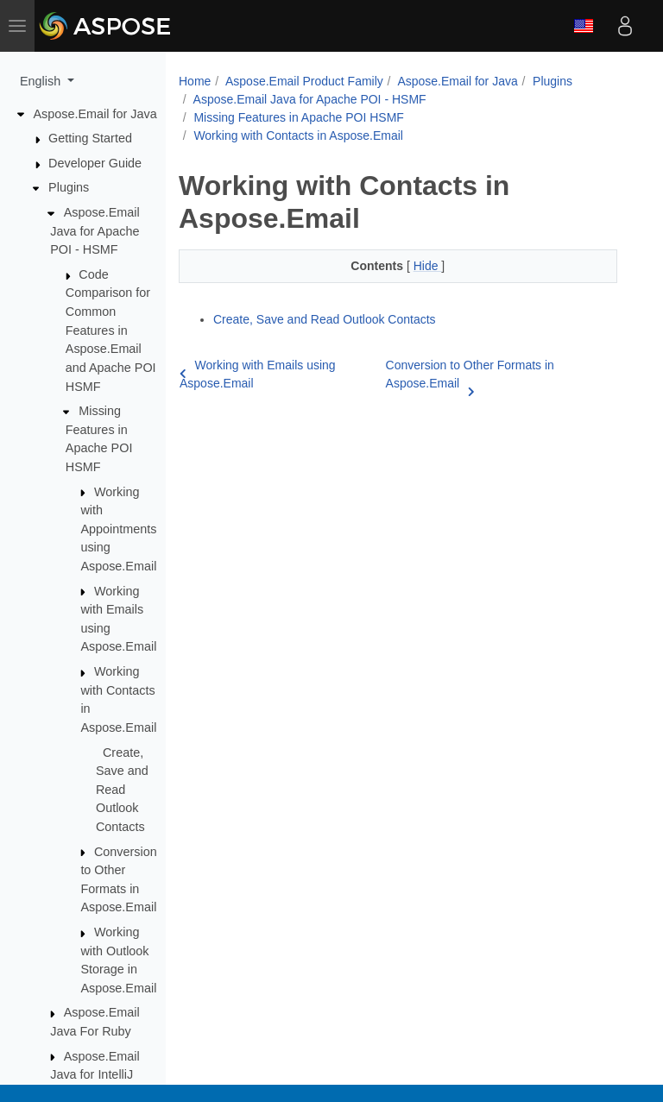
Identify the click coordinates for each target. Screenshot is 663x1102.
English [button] (42, 81)
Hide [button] (428, 266)
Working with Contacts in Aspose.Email (298, 135)
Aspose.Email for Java (95, 114)
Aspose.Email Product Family (304, 81)
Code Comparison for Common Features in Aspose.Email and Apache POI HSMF (111, 331)
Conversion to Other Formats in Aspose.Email (470, 375)
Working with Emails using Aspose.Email (258, 374)
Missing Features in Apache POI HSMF (298, 117)
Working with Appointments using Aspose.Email (118, 529)
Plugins (68, 187)
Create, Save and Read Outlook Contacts (122, 790)
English (583, 26)
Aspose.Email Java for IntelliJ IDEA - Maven (94, 1074)
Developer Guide (95, 163)
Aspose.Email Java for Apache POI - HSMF (94, 230)
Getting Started (90, 138)
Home (195, 81)
